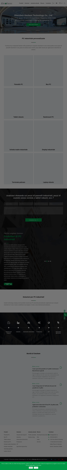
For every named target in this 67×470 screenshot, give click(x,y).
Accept (35, 467)
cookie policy (32, 465)
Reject (31, 467)
